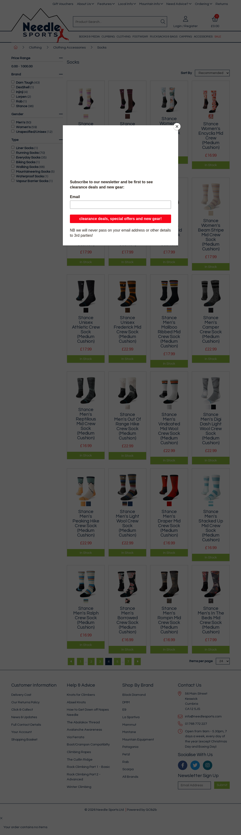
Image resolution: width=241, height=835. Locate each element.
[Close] (177, 126)
